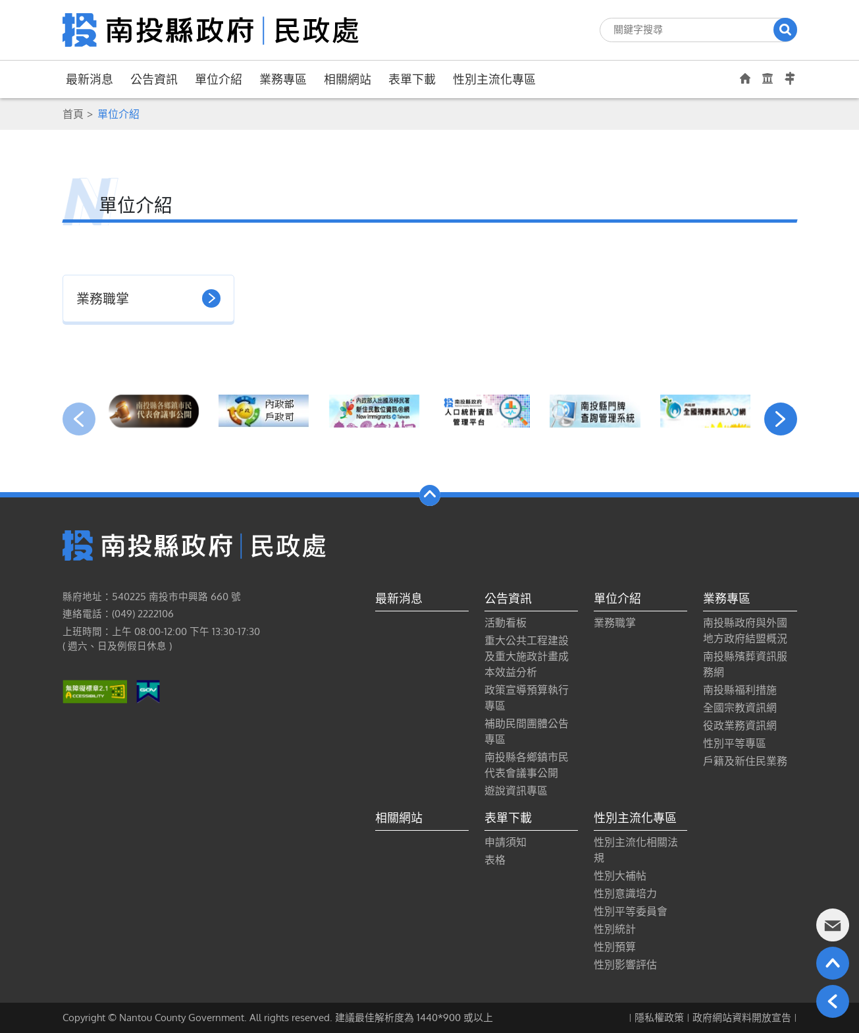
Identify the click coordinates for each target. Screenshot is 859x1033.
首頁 (73, 114)
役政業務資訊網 (740, 725)
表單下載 (412, 79)
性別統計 (615, 928)
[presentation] (79, 419)
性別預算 (615, 946)
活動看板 (505, 622)
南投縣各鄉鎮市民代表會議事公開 (526, 764)
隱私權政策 (659, 1017)
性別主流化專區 (494, 79)
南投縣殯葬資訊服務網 (745, 664)
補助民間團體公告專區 (526, 731)
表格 (495, 859)
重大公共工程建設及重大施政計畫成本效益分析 (526, 656)
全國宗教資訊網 (740, 707)
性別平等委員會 (630, 911)
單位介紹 (218, 79)
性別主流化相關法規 (636, 849)
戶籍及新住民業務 (745, 761)
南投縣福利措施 (740, 689)
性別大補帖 (620, 875)
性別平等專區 (734, 743)
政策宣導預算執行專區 (526, 697)
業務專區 (283, 79)
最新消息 (89, 79)
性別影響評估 (625, 964)
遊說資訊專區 (516, 790)
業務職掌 (615, 622)
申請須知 (505, 842)
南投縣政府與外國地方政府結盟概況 (745, 630)
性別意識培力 (625, 893)
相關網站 (347, 79)
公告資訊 (154, 79)
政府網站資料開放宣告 (741, 1017)
